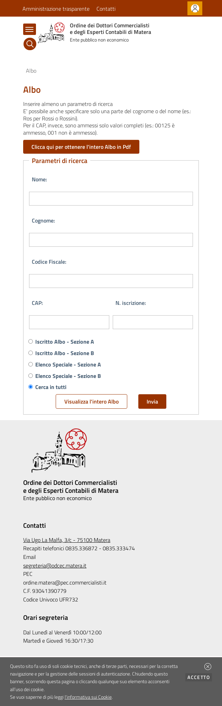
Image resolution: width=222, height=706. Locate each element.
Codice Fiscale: (49, 261)
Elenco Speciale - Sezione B (68, 376)
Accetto (199, 677)
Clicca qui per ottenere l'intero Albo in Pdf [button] (81, 147)
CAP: (37, 303)
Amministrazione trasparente (56, 8)
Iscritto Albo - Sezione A (64, 341)
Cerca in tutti (50, 387)
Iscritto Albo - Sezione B (64, 353)
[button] (208, 666)
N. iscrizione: (130, 303)
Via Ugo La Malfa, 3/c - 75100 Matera (66, 540)
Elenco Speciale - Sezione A (68, 364)
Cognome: (43, 220)
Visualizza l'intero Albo (91, 401)
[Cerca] (30, 44)
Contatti (105, 8)
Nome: (39, 179)
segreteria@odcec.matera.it (54, 565)
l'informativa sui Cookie (88, 697)
